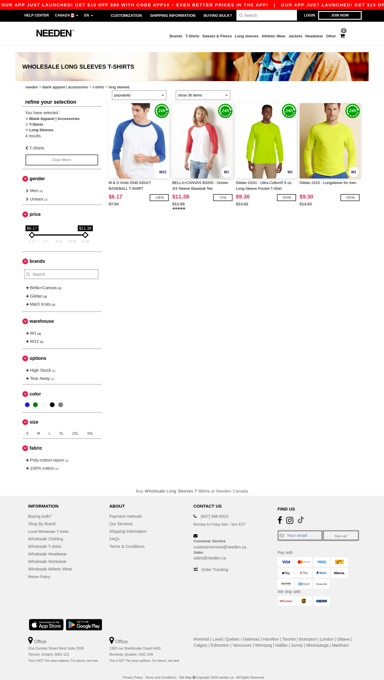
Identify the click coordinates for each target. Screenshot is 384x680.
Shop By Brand (41, 517)
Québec (233, 632)
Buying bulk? (218, 15)
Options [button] (38, 351)
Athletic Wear (274, 36)
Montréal (201, 632)
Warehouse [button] (42, 313)
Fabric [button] (36, 440)
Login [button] (309, 15)
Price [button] (35, 207)
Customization (126, 15)
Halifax (281, 638)
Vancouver (242, 638)
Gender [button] (37, 171)
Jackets (296, 36)
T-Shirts (192, 36)
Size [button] (34, 414)
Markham (340, 638)
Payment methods (125, 509)
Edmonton (220, 638)
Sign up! (341, 529)
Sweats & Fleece (217, 36)
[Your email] (300, 528)
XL (61, 426)
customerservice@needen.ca (219, 539)
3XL (90, 426)
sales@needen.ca (209, 551)
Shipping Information (172, 15)
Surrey (297, 638)
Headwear (314, 36)
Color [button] (35, 386)
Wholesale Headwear (47, 547)
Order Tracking (214, 562)
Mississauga (317, 638)
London (327, 632)
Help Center (36, 15)
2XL (75, 426)
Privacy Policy (132, 670)
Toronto (289, 632)
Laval (217, 632)
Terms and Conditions (160, 670)
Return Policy (40, 569)
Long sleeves (246, 36)
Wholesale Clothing (45, 532)
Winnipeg (263, 638)
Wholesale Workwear (47, 554)
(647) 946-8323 (215, 509)
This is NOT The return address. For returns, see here (63, 653)
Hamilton (271, 632)
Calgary (200, 638)
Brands (175, 36)
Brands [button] (37, 254)
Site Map (185, 670)
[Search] (267, 15)
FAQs (114, 532)
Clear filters (61, 153)
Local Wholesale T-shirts (50, 524)
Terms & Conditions (126, 539)
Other (331, 36)
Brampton (308, 632)
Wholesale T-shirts (44, 539)
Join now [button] (340, 15)
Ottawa (343, 632)
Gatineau (251, 632)
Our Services (121, 517)
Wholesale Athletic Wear (50, 562)
